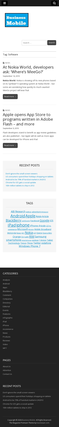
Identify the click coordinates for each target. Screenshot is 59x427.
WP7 (5, 348)
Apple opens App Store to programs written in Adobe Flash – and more (28, 119)
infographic (8, 317)
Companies (8, 299)
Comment (7, 295)
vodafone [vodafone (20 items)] (46, 243)
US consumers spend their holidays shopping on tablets (29, 176)
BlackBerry (7, 291)
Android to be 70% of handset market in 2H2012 (26, 179)
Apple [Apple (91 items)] (30, 215)
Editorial (6, 306)
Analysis (6, 280)
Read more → (10, 96)
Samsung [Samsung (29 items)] (40, 236)
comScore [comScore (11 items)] (26, 221)
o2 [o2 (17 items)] (34, 232)
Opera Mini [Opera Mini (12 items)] (47, 233)
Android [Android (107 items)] (17, 215)
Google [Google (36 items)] (44, 220)
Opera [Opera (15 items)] (39, 233)
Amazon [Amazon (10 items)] (45, 212)
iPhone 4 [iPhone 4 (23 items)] (35, 225)
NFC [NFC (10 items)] (23, 233)
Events (6, 310)
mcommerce (8, 329)
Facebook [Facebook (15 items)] (34, 220)
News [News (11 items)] (19, 233)
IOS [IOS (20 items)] (51, 220)
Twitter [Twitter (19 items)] (37, 243)
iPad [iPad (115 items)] (12, 225)
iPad (5, 321)
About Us (7, 366)
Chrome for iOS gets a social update (21, 182)
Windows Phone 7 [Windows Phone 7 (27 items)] (29, 246)
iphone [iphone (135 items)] (23, 225)
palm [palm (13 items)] (26, 237)
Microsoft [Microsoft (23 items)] (22, 229)
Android (6, 283)
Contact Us (7, 374)
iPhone (6, 325)
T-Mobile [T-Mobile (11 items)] (42, 240)
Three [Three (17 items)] (30, 243)
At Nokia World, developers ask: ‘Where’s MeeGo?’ (28, 69)
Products (6, 336)
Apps (5, 287)
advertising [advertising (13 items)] (36, 211)
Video (5, 344)
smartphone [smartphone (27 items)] (13, 240)
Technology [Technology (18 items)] (14, 243)
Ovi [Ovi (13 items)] (22, 237)
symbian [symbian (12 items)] (35, 240)
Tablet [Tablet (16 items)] (50, 240)
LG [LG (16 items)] (47, 225)
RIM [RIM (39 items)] (31, 236)
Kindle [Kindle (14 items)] (43, 225)
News (7, 63)
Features (6, 314)
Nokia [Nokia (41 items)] (29, 233)
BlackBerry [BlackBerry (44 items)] (13, 220)
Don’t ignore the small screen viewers (21, 173)
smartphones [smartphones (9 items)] (26, 240)
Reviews (6, 340)
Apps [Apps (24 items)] (39, 216)
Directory (7, 302)
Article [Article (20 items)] (45, 216)
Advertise (7, 370)
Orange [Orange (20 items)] (17, 236)
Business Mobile (28, 420)
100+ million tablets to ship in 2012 (20, 185)
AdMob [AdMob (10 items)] (28, 212)
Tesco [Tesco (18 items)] (23, 243)
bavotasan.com (43, 423)
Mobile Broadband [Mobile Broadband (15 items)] (42, 229)
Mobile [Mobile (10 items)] (31, 229)
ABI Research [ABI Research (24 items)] (18, 211)
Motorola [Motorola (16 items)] (11, 233)
